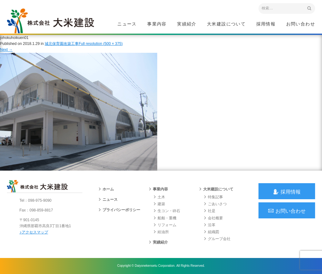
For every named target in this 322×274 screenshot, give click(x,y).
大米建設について (226, 23)
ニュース (127, 23)
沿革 (209, 225)
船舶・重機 (164, 218)
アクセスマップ (33, 232)
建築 (159, 204)
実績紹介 (187, 23)
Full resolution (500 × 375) (101, 43)
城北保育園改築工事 (62, 43)
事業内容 (157, 23)
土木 (159, 197)
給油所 (161, 232)
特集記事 (213, 197)
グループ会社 (216, 239)
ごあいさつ (215, 204)
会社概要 (213, 218)
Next (6, 49)
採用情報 (266, 23)
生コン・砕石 (166, 211)
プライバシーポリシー (119, 210)
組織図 (211, 232)
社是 (209, 211)
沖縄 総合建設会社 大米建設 (50, 20)
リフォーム (164, 225)
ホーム (106, 189)
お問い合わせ (300, 23)
